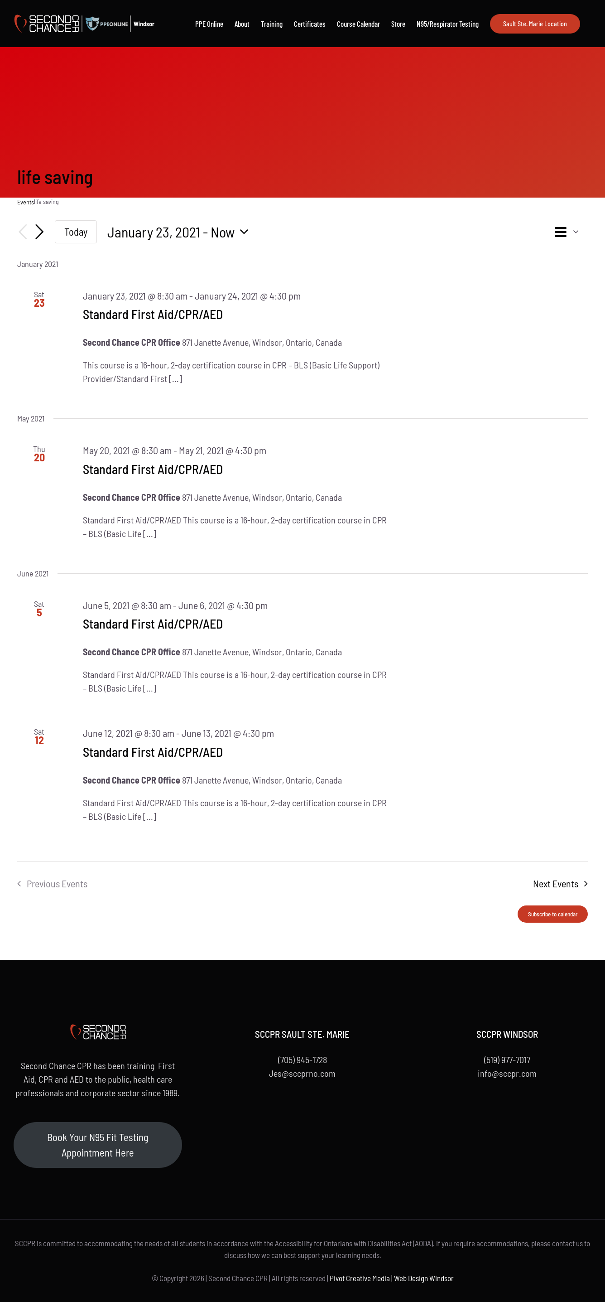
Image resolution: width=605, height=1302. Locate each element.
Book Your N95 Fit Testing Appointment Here (98, 1145)
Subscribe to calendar (552, 914)
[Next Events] (39, 232)
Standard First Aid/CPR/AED (153, 314)
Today (75, 231)
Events (25, 202)
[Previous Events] (22, 232)
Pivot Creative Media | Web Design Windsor (392, 1278)
